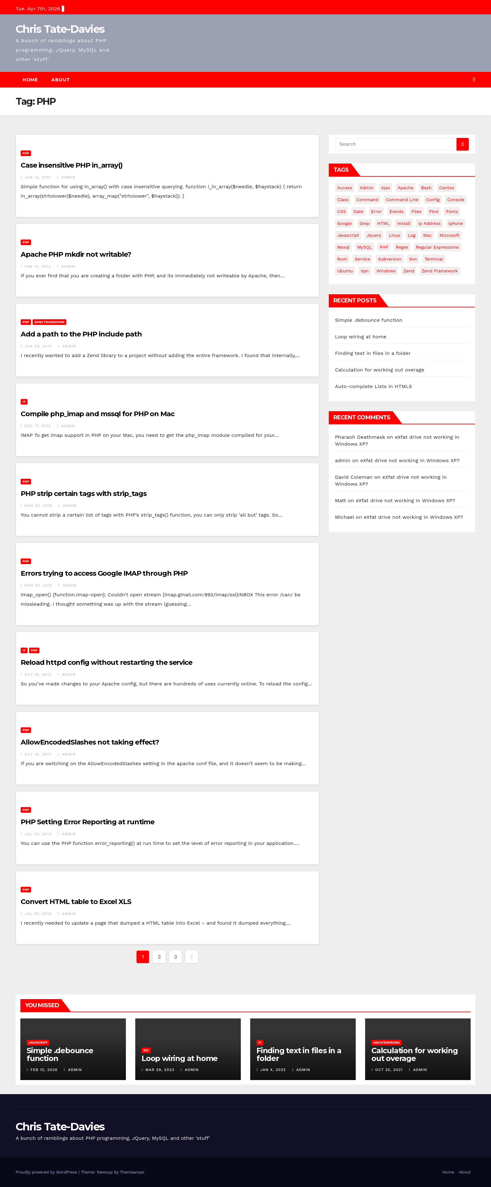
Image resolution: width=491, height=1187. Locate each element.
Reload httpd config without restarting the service (106, 662)
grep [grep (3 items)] (364, 223)
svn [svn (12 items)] (413, 258)
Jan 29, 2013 (38, 346)
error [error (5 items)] (376, 211)
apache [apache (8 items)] (406, 187)
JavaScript (38, 1042)
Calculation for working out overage (379, 370)
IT (24, 401)
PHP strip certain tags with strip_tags (84, 493)
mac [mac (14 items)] (427, 235)
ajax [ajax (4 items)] (385, 187)
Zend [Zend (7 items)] (408, 270)
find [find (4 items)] (433, 211)
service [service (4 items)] (362, 258)
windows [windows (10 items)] (386, 270)
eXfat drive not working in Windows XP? (409, 460)
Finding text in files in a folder (373, 353)
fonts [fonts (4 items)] (452, 211)
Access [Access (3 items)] (344, 187)
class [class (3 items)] (343, 199)
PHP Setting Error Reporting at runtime (87, 822)
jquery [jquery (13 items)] (374, 235)
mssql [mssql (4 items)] (343, 247)
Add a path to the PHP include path (81, 334)
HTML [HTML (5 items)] (383, 223)
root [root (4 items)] (342, 258)
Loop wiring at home (361, 337)
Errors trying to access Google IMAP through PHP (104, 573)
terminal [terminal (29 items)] (434, 258)
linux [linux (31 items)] (394, 235)
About (60, 80)
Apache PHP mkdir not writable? (76, 254)
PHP (26, 153)
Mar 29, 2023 (159, 1070)
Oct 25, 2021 (389, 1070)
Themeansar (132, 1172)
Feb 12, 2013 (37, 266)
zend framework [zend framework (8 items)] (440, 270)
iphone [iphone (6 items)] (455, 223)
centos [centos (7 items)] (446, 187)
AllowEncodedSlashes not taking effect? (90, 742)
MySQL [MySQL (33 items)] (364, 247)
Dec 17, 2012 (37, 426)
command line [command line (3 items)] (402, 199)
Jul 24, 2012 (37, 834)
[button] (474, 80)
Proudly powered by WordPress (47, 1172)
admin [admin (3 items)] (367, 187)
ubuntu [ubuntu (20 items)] (345, 270)
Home (30, 80)
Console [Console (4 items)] (455, 199)
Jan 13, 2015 (37, 177)
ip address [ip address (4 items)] (429, 223)
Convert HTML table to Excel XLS (76, 901)
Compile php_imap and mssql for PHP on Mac (97, 414)
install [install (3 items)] (403, 223)
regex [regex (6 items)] (402, 247)
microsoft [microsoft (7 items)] (449, 235)
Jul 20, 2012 (37, 914)
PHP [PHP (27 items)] (384, 247)
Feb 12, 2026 (44, 1070)
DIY (146, 1050)
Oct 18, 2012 (37, 674)
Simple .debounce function (369, 320)
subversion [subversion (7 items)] (389, 258)
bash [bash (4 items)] (426, 187)
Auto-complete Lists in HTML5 (373, 386)
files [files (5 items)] (416, 211)
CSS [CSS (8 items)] (341, 211)
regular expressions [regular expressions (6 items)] (437, 247)
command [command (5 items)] (367, 199)
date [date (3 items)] (359, 211)
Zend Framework (49, 322)
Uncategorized (386, 1042)
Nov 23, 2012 (38, 505)
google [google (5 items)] (344, 223)
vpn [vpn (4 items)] (364, 270)
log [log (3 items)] (412, 235)
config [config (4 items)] (432, 199)
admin (66, 177)
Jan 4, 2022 (273, 1070)
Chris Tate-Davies (60, 29)
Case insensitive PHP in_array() (71, 165)
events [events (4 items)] (397, 211)
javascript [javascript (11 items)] (348, 235)
